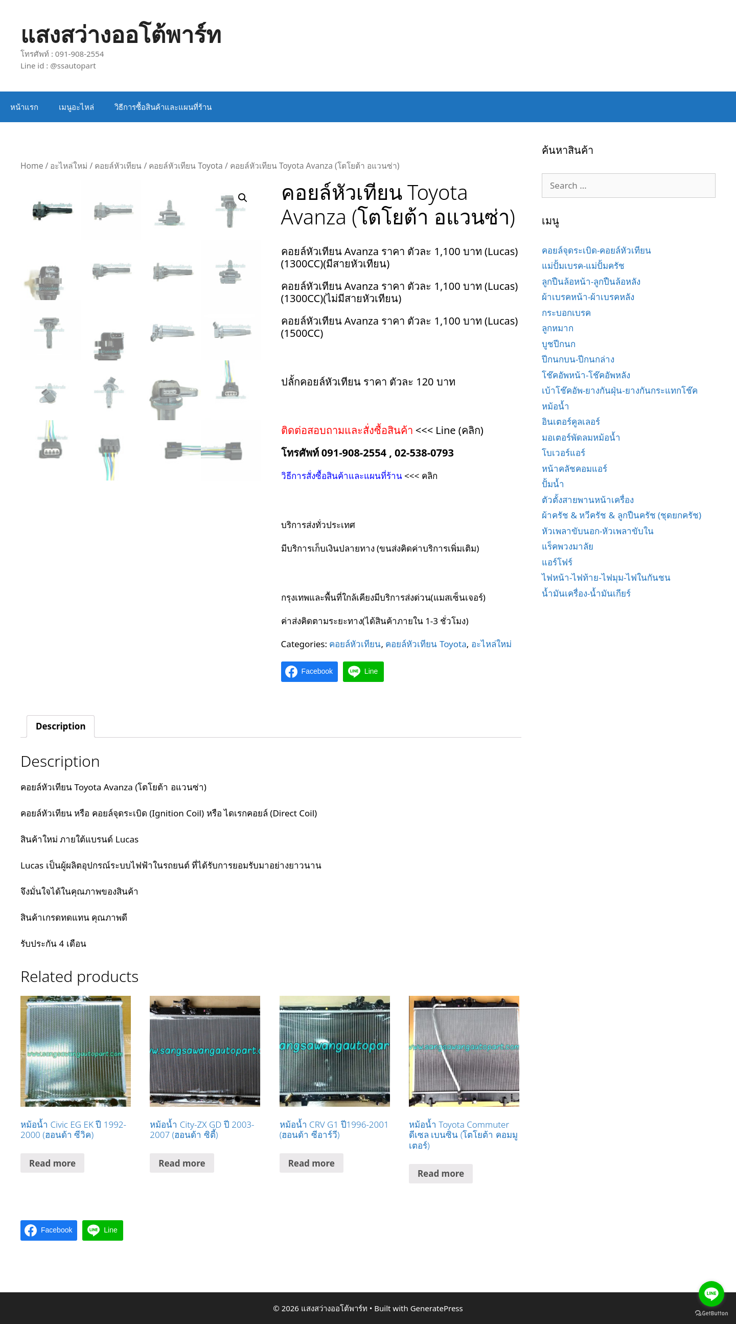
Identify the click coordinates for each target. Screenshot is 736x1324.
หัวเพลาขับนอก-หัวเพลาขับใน (598, 531)
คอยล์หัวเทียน (118, 165)
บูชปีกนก (559, 344)
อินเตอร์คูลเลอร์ (571, 421)
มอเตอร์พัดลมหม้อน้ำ (581, 437)
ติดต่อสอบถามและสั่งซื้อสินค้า (348, 430)
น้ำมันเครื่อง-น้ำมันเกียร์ (586, 593)
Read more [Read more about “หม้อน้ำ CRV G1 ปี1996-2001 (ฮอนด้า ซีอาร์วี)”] (311, 1163)
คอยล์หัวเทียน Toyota (186, 165)
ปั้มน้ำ (553, 484)
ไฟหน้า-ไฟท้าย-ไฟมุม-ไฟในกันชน (606, 577)
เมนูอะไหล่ (76, 107)
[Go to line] (711, 1294)
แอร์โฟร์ (557, 562)
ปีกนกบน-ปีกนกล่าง (578, 359)
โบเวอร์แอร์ (563, 453)
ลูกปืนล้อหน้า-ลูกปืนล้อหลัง (591, 281)
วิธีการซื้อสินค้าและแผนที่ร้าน (163, 107)
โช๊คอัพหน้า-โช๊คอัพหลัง (586, 375)
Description (60, 726)
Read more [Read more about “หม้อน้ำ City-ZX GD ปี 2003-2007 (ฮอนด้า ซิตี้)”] (181, 1163)
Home (31, 165)
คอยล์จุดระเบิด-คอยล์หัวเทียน (596, 250)
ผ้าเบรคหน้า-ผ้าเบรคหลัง (588, 297)
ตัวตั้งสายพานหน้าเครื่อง (588, 500)
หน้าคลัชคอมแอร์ (574, 468)
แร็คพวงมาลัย (567, 546)
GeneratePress (436, 1308)
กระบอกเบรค (566, 312)
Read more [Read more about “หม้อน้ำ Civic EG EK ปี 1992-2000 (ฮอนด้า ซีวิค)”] (52, 1163)
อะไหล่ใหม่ (68, 165)
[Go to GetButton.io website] (711, 1313)
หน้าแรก (24, 107)
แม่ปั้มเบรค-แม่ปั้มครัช (583, 265)
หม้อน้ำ (555, 406)
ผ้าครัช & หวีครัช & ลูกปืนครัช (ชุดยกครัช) (621, 515)
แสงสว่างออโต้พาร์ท (120, 34)
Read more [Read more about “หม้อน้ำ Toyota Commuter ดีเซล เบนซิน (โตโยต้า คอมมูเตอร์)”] (441, 1173)
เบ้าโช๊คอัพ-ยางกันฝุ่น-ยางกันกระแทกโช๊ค (620, 390)
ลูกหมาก (557, 328)
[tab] (61, 726)
